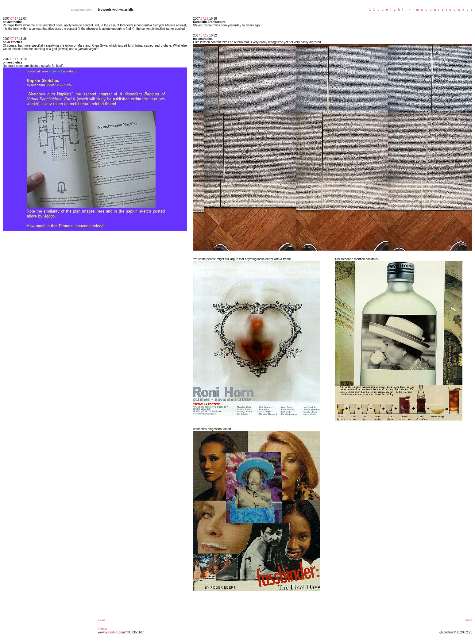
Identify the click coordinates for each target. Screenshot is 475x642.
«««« (101, 620)
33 (127, 632)
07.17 (14, 18)
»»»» (468, 620)
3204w (102, 629)
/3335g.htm (136, 632)
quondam (111, 632)
